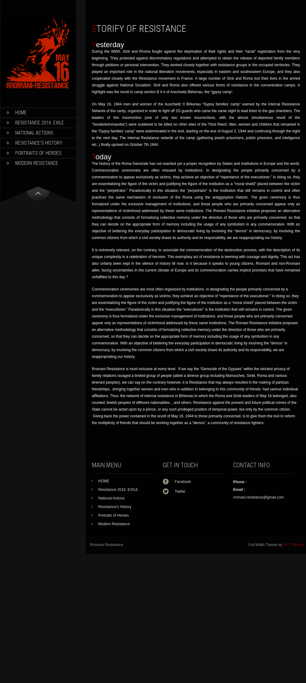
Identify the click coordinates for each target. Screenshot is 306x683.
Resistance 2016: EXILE (39, 123)
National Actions (34, 133)
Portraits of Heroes (38, 153)
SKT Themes (293, 545)
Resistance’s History (38, 143)
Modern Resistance (36, 163)
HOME (21, 113)
